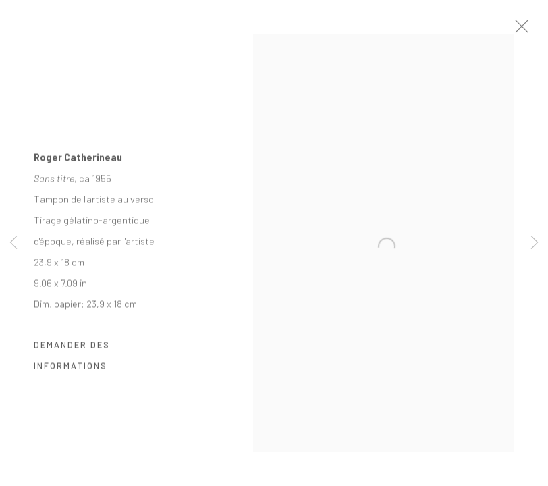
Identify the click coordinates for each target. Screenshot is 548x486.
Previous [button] (13, 243)
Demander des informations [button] (72, 361)
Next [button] (534, 243)
